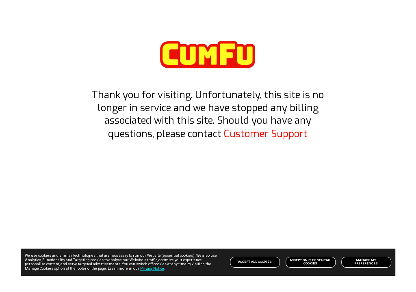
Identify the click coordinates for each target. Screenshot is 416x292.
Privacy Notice (152, 268)
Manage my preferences (366, 261)
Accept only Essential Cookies (310, 261)
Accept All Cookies (255, 262)
